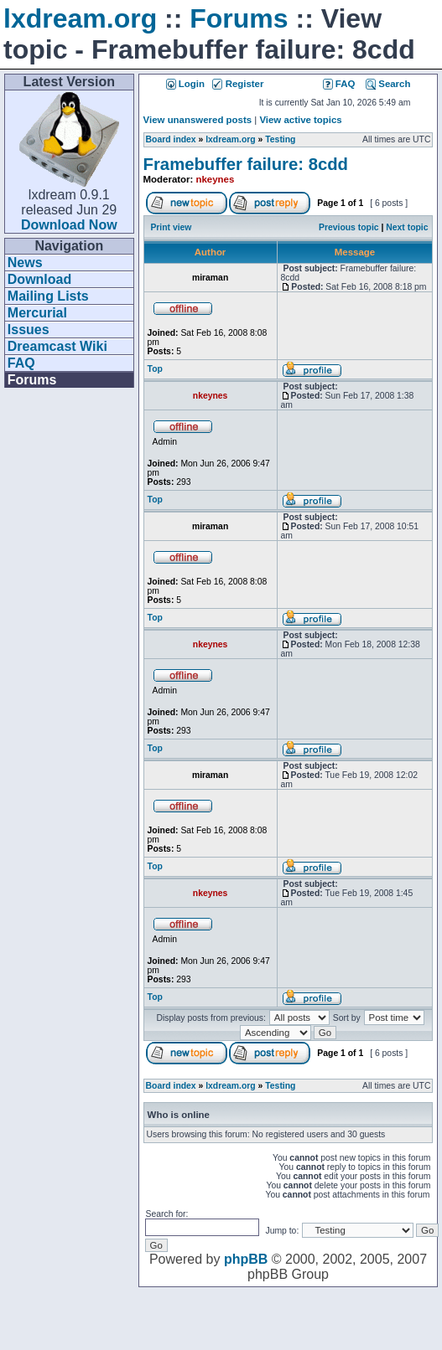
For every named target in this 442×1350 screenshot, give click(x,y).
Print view (170, 227)
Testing (280, 139)
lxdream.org (80, 18)
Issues (28, 329)
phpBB (246, 1259)
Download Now (69, 225)
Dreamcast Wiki (57, 346)
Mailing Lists (48, 296)
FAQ (21, 363)
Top (155, 369)
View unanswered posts (197, 120)
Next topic (407, 227)
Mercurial (37, 313)
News (25, 262)
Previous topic (349, 227)
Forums (239, 18)
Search (388, 84)
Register (237, 84)
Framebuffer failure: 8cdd (245, 164)
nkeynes (215, 179)
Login (185, 84)
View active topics (300, 120)
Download (39, 279)
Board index (171, 139)
